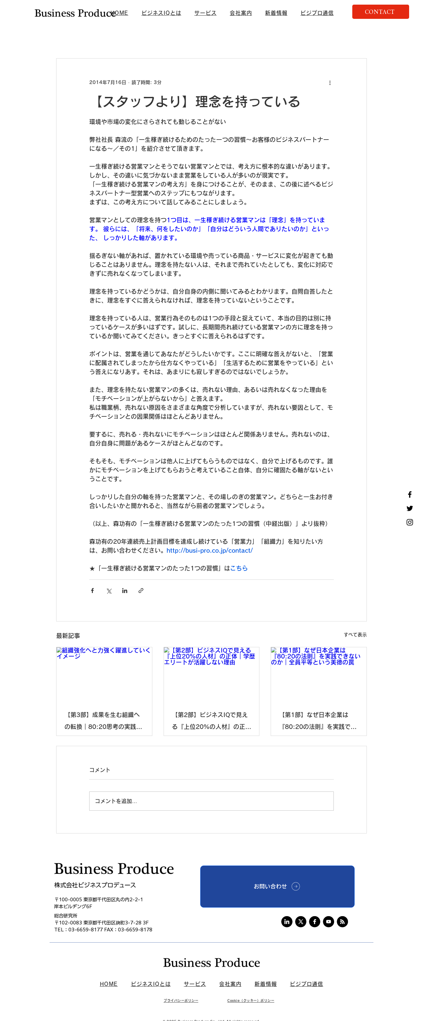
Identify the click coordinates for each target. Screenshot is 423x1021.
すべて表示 (355, 634)
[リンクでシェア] (141, 590)
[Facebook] (409, 494)
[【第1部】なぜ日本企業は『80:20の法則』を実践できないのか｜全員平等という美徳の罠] (318, 674)
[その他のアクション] (330, 82)
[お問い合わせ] (277, 887)
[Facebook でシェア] (92, 590)
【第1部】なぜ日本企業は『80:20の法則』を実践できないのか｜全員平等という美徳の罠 (318, 722)
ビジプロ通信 (133, 38)
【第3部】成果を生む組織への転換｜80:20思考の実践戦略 (103, 722)
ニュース (97, 38)
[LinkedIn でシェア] (125, 590)
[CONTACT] (380, 12)
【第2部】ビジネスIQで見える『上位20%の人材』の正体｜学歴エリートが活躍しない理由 (211, 722)
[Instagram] (409, 522)
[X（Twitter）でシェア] (108, 590)
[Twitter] (409, 508)
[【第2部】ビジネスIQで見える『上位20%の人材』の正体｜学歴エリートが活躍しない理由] (211, 674)
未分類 (167, 38)
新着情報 (65, 38)
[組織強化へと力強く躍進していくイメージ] (104, 674)
